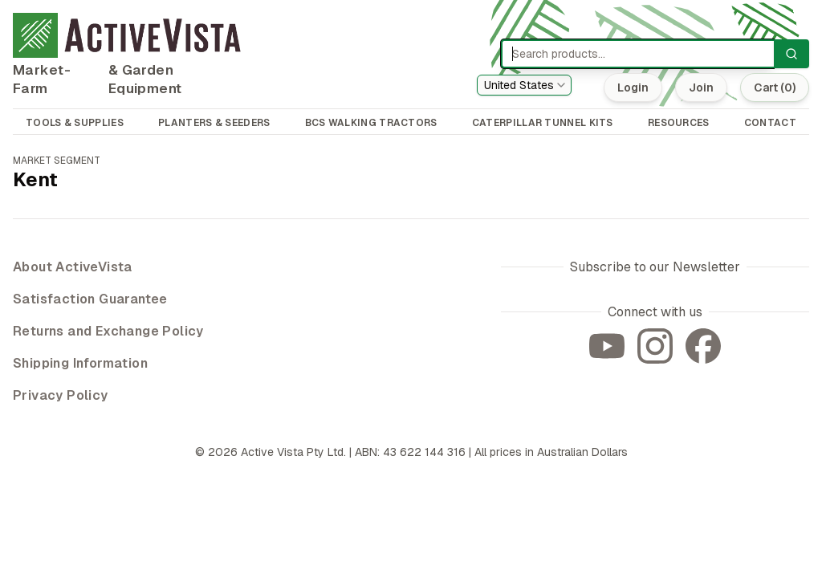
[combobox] (524, 85)
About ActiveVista (72, 266)
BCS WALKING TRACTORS (371, 122)
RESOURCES (679, 122)
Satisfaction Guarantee (90, 299)
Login (633, 87)
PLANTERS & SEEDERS (214, 122)
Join (701, 87)
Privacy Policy (60, 395)
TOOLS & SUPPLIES (75, 122)
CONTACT (770, 122)
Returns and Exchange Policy (108, 331)
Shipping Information (80, 363)
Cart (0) (775, 87)
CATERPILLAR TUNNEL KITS (542, 122)
